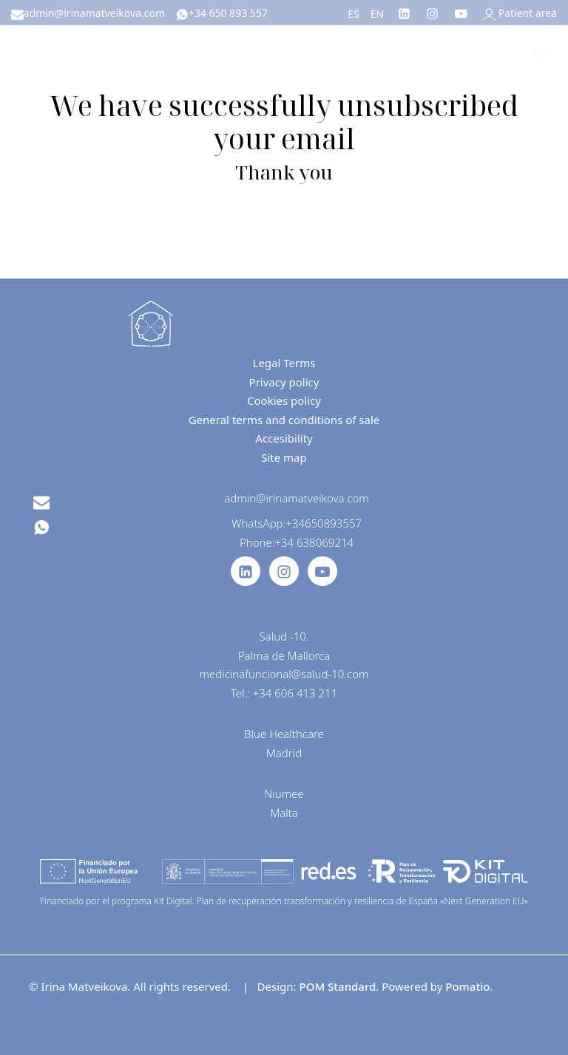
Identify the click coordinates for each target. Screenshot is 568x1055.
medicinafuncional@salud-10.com (284, 673)
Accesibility (283, 438)
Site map (284, 457)
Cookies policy (284, 400)
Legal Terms (284, 362)
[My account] (520, 12)
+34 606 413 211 (295, 693)
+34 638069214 (314, 542)
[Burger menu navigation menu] (541, 52)
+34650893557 (323, 523)
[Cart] (507, 52)
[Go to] (405, 12)
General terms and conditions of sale (284, 419)
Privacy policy (284, 382)
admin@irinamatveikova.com (296, 498)
